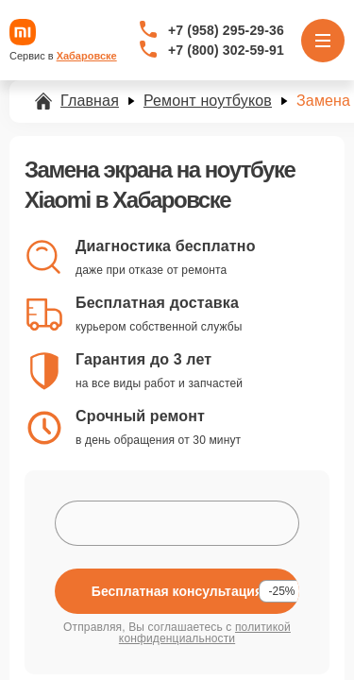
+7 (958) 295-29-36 (226, 30)
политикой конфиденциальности (205, 632)
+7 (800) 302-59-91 (226, 50)
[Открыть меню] (323, 40)
